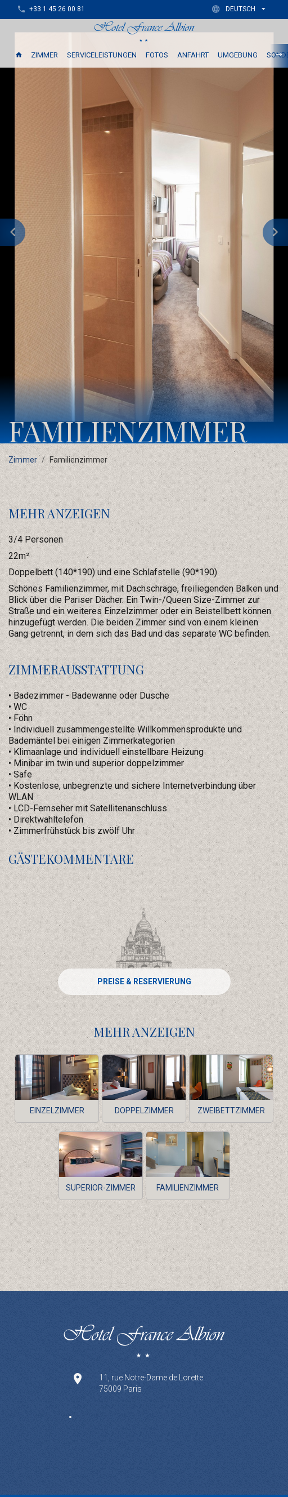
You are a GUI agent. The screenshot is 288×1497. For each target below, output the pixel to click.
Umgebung (238, 55)
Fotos (157, 55)
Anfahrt (193, 55)
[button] (241, 8)
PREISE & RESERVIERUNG (144, 981)
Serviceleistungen (102, 55)
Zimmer (44, 55)
